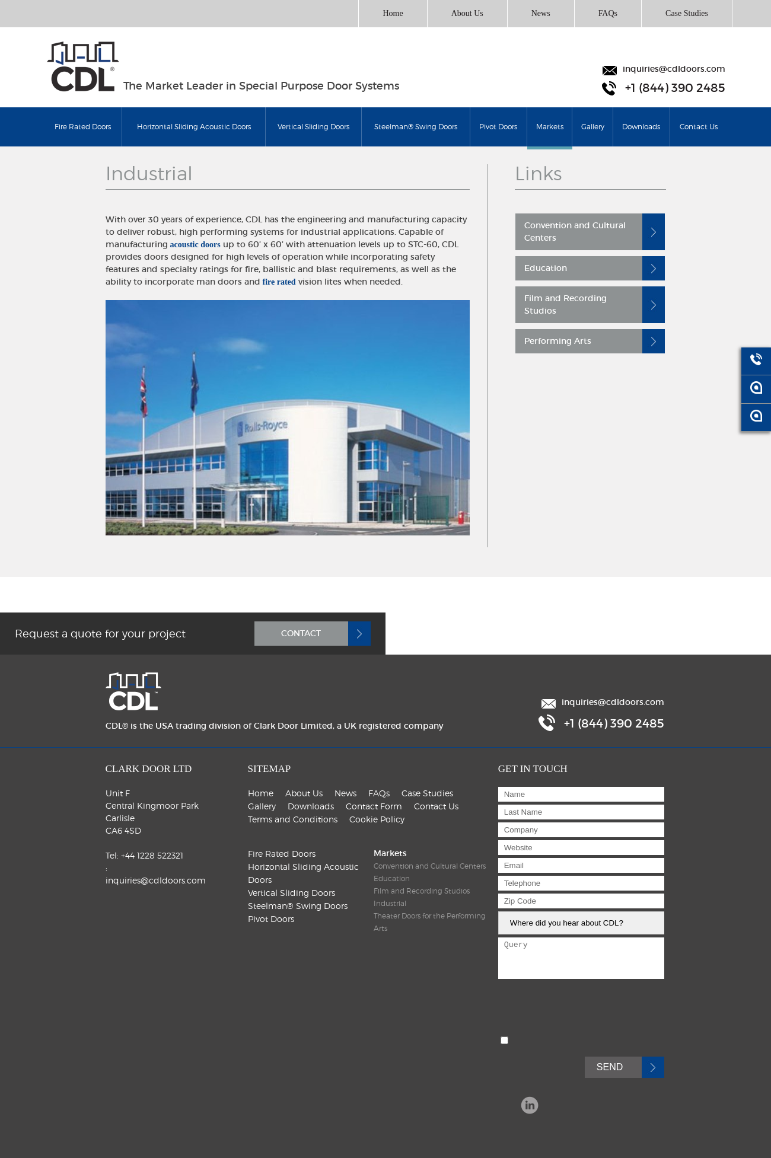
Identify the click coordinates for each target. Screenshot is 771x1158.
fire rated (279, 281)
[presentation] (588, 1016)
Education (545, 268)
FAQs (607, 13)
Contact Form (374, 806)
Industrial (390, 903)
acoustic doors (195, 244)
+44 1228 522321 (152, 855)
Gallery (592, 126)
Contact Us (699, 126)
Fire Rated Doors (83, 126)
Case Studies (686, 13)
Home (393, 13)
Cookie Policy (376, 819)
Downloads (641, 126)
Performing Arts (557, 341)
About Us (467, 13)
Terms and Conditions (292, 819)
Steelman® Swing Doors (415, 126)
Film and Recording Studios (565, 304)
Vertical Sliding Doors (313, 126)
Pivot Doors (498, 126)
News (540, 13)
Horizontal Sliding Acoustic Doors (194, 126)
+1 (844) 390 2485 (675, 88)
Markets (549, 134)
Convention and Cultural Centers (575, 231)
